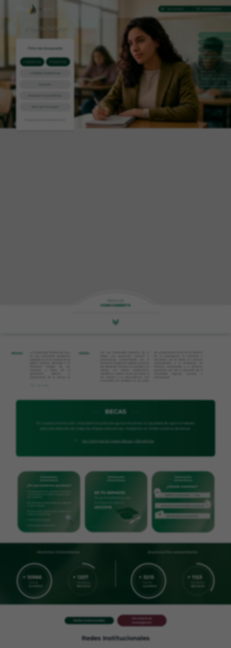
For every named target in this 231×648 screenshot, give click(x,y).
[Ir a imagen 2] (117, 375)
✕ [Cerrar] (153, 274)
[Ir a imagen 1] (114, 375)
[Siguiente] (153, 324)
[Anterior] (77, 324)
